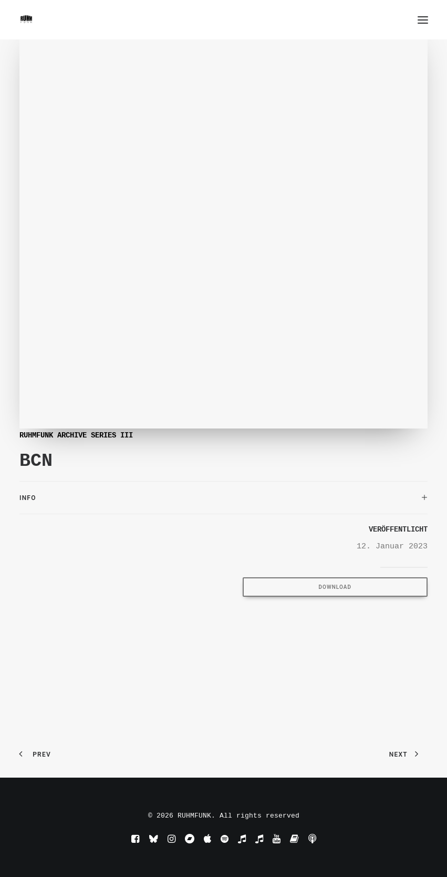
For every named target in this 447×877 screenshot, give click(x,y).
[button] (423, 19)
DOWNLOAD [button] (335, 587)
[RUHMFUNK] (26, 20)
